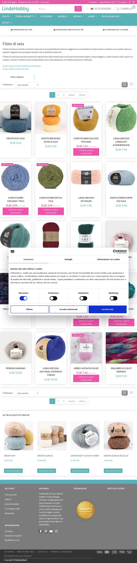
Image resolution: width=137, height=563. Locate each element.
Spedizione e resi (107, 2)
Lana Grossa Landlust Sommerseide (121, 141)
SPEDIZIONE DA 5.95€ (22, 30)
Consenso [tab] (28, 259)
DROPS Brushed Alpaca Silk (50, 140)
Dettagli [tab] (68, 259)
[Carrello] (125, 8)
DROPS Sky (9, 455)
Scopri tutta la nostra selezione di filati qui (22, 66)
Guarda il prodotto (13, 471)
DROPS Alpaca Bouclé (116, 455)
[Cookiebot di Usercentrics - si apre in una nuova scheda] (115, 252)
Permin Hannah (15, 368)
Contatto (93, 2)
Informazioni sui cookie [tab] (108, 259)
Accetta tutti (107, 309)
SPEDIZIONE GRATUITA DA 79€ (70, 30)
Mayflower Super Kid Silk (121, 199)
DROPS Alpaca (45, 455)
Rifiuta (29, 309)
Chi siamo (122, 2)
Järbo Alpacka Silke (86, 368)
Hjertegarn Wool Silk (50, 199)
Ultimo (82, 95)
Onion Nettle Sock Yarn (85, 455)
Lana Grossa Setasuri (86, 199)
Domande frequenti (13, 536)
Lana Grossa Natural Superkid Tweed (51, 371)
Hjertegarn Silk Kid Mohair (86, 140)
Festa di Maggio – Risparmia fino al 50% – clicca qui (25, 2)
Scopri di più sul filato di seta (16, 68)
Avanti (71, 95)
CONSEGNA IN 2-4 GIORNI (116, 30)
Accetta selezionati (68, 309)
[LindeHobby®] (15, 8)
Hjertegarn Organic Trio (15, 199)
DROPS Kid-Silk (15, 138)
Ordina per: (8, 84)
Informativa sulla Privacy (18, 556)
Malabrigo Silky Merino (121, 370)
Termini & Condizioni (61, 552)
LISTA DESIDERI (101, 8)
